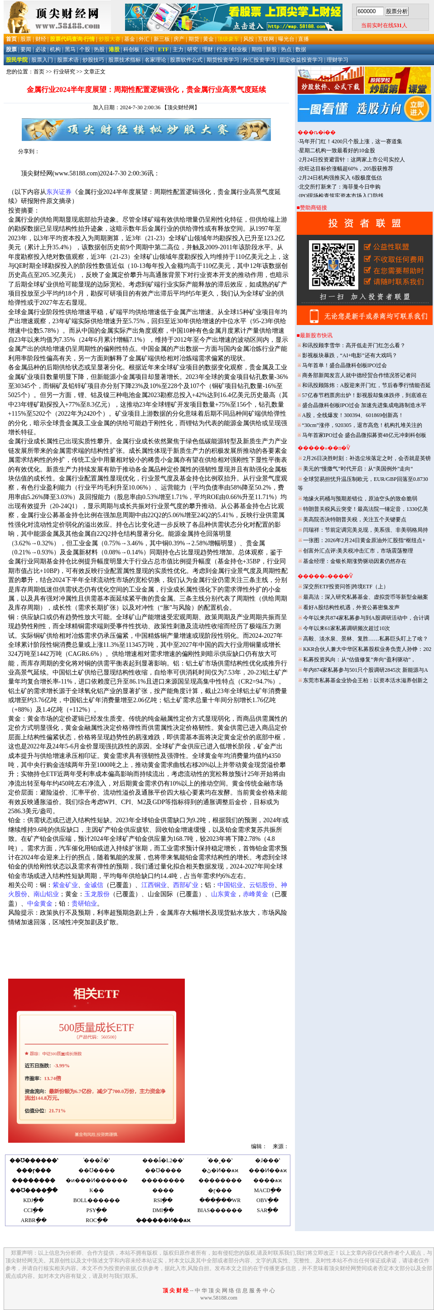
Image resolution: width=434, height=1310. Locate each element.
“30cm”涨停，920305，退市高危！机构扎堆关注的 (362, 425)
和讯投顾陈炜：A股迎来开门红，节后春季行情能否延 (366, 385)
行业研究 (64, 71)
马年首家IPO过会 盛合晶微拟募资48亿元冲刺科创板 (364, 435)
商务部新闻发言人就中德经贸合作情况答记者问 (359, 375)
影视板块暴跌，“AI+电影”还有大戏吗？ (349, 355)
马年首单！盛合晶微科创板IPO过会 (344, 365)
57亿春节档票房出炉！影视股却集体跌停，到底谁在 (364, 395)
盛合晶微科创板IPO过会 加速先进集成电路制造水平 (364, 405)
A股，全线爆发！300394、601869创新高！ (353, 415)
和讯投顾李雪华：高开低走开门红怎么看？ (353, 345)
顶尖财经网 (37, 173)
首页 (39, 71)
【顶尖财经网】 (181, 107)
